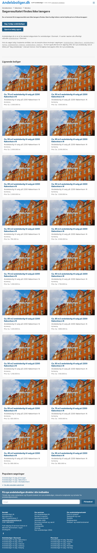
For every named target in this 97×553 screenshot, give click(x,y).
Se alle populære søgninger (14, 485)
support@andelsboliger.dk (12, 520)
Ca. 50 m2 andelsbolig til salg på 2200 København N (69, 95)
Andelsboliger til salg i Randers (62, 540)
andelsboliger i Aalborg (34, 45)
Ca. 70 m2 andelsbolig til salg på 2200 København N (22, 275)
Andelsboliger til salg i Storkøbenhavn (16, 482)
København (18, 8)
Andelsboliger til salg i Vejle (60, 544)
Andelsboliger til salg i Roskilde (62, 546)
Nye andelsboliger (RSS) (43, 530)
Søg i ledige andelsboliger (14, 24)
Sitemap (37, 528)
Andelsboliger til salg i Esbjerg (13, 548)
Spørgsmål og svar (73, 516)
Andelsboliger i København (73, 42)
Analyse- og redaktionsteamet (78, 522)
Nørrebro (28, 8)
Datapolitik (38, 524)
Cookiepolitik (39, 526)
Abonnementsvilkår (41, 518)
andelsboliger (14, 38)
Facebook (3, 533)
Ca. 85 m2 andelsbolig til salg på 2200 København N (22, 185)
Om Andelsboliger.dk (42, 514)
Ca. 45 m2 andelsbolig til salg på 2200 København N (22, 454)
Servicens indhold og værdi (44, 522)
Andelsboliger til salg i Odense (13, 544)
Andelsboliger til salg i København (14, 480)
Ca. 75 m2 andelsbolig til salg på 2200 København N (22, 95)
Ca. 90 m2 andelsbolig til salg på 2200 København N (69, 275)
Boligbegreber (72, 520)
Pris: (6, 104)
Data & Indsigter (73, 514)
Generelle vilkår (40, 520)
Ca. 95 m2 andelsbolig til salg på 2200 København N (69, 140)
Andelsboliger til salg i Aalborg (13, 546)
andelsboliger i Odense (16, 45)
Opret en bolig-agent (12, 29)
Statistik (70, 518)
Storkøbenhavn (7, 8)
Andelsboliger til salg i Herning (62, 548)
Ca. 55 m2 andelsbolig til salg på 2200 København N (22, 140)
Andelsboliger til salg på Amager (14, 478)
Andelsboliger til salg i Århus (12, 542)
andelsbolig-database (58, 2)
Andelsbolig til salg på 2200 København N (22, 100)
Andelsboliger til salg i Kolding (61, 542)
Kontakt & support (41, 516)
